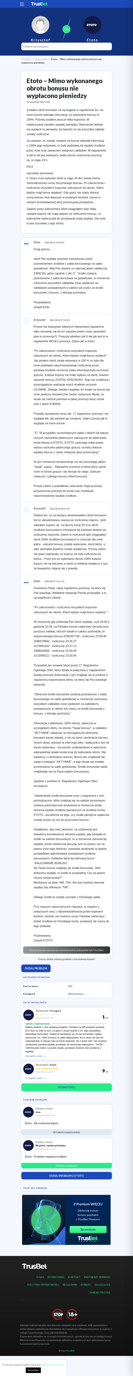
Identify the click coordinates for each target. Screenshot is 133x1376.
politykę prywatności (52, 1364)
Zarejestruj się (99, 1292)
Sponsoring (56, 1277)
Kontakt (74, 1277)
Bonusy (86, 1284)
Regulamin (70, 1284)
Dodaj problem (36, 968)
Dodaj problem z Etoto (66, 1175)
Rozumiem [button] (33, 1370)
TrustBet (26, 59)
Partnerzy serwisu (97, 1277)
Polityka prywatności (43, 1284)
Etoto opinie (41, 59)
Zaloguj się (102, 1284)
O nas (40, 1277)
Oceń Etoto (66, 1087)
